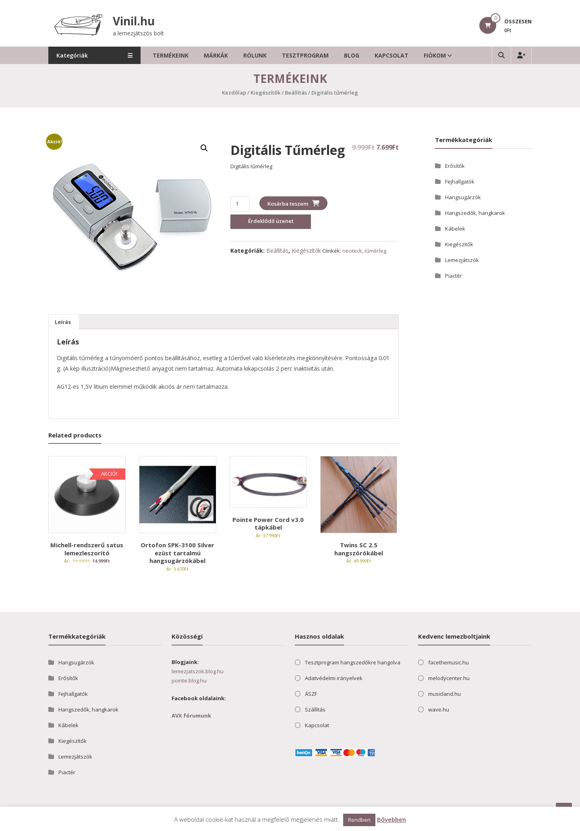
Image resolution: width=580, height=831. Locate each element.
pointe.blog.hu (189, 680)
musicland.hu (444, 693)
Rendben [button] (359, 819)
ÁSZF (311, 693)
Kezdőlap (234, 92)
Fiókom (435, 55)
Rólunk (255, 55)
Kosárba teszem (287, 203)
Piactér (453, 275)
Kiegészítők (265, 92)
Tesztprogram (305, 55)
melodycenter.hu (449, 678)
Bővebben (391, 819)
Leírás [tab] (63, 322)
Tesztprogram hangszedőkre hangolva (352, 662)
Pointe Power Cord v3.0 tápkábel (268, 524)
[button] (204, 148)
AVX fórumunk (191, 715)
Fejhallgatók (459, 181)
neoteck (352, 250)
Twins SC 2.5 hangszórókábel (358, 549)
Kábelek (455, 228)
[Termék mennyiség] (239, 203)
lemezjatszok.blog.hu (198, 671)
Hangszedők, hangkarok (475, 213)
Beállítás (296, 92)
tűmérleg (375, 250)
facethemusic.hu (448, 662)
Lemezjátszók (462, 260)
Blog (352, 55)
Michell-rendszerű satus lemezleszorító (86, 549)
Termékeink (171, 55)
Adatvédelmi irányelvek (333, 678)
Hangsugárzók (463, 197)
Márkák (216, 55)
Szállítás (315, 709)
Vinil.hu (134, 21)
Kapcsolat (392, 55)
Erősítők (455, 165)
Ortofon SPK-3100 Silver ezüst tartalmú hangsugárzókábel (177, 553)
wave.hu (438, 709)
